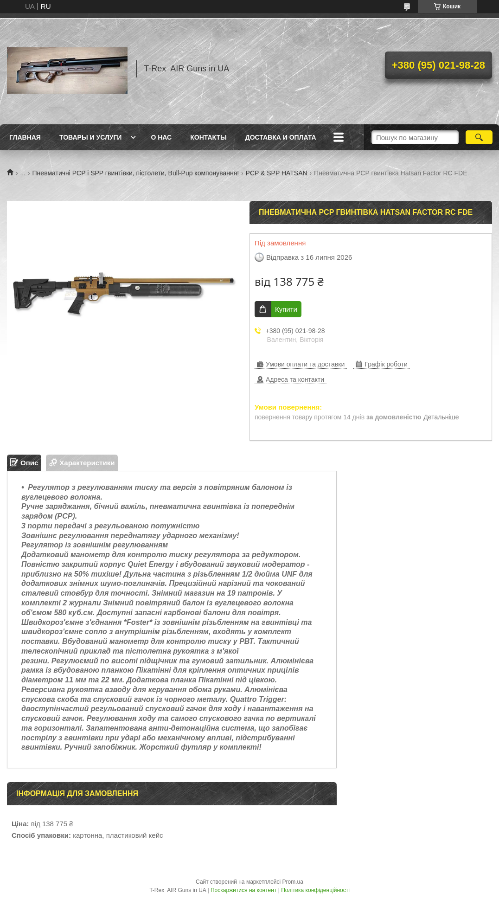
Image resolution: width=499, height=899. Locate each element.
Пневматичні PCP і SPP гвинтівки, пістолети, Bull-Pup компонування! (135, 173)
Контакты (208, 137)
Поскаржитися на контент (243, 890)
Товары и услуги (90, 137)
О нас (161, 137)
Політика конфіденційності (315, 890)
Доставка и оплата (280, 137)
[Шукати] (479, 137)
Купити (286, 309)
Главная (25, 137)
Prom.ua (292, 882)
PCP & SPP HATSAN (276, 173)
